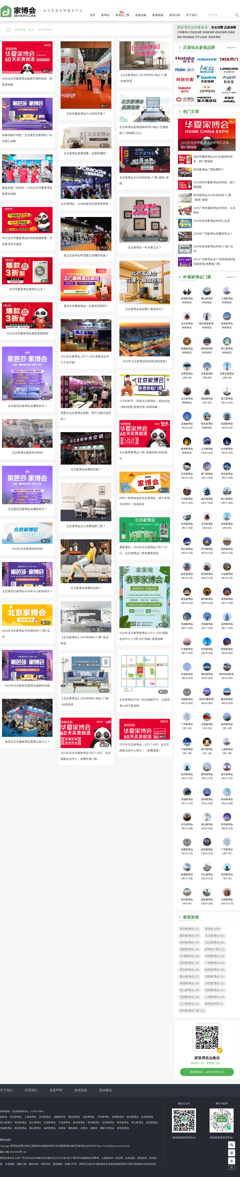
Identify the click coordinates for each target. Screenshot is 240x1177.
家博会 (105, 15)
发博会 (62, 1128)
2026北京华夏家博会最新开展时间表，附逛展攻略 (27, 81)
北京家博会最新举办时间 (27, 452)
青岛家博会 (189, 969)
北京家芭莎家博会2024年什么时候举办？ (27, 591)
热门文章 (191, 111)
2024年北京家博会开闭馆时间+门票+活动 (26, 633)
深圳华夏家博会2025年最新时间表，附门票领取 (213, 159)
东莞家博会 (214, 983)
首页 (92, 15)
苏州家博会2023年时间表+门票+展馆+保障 (212, 197)
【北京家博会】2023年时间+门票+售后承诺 (85, 640)
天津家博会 (189, 956)
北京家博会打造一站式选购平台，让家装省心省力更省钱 (144, 702)
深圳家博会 (214, 956)
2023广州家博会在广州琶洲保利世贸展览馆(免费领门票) (214, 261)
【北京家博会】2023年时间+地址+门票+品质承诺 (85, 701)
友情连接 (80, 1090)
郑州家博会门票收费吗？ (208, 169)
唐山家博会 (189, 976)
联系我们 (31, 1090)
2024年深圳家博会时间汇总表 (211, 220)
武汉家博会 (214, 942)
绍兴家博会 (108, 1122)
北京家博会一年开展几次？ (144, 247)
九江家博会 (189, 1003)
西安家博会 (21, 1128)
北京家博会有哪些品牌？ (86, 588)
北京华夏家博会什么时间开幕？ (86, 113)
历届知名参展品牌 (199, 47)
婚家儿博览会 (107, 1128)
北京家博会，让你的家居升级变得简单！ (86, 203)
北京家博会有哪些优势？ (86, 469)
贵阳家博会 (189, 962)
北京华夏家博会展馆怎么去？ (27, 289)
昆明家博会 (214, 990)
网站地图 (5, 1139)
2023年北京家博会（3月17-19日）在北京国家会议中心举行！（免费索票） (144, 747)
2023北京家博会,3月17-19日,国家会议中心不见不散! (85, 359)
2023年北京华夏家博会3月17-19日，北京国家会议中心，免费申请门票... (86, 755)
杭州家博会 (147, 1116)
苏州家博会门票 (192, 1010)
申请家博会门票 (197, 277)
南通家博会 (189, 983)
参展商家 (157, 15)
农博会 (84, 1128)
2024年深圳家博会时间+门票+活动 (213, 249)
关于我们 (191, 15)
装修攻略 (140, 15)
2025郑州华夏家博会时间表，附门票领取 (214, 185)
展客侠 (3, 1116)
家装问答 (174, 15)
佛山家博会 (35, 1128)
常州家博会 (123, 1122)
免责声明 (56, 1090)
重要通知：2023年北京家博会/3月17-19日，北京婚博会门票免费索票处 (143, 550)
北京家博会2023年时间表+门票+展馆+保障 (144, 180)
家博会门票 (122, 15)
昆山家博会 (189, 990)
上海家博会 (214, 996)
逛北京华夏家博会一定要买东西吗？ (86, 306)
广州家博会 (214, 962)
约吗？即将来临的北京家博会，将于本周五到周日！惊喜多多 (144, 501)
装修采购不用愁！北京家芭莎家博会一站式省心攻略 (27, 138)
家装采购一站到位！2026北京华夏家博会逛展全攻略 (27, 190)
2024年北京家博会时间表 (27, 548)
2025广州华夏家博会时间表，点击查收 (214, 210)
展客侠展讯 (123, 1128)
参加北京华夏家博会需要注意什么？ (27, 741)
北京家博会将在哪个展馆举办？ (144, 309)
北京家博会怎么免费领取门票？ (86, 526)
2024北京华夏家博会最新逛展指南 (27, 333)
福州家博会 (50, 1128)
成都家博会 (189, 949)
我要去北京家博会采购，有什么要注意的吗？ (86, 416)
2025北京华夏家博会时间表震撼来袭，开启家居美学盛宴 (27, 241)
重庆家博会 (189, 935)
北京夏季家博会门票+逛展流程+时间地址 (143, 455)
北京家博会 (45, 29)
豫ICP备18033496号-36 (13, 1151)
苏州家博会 (189, 942)
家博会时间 (214, 1003)
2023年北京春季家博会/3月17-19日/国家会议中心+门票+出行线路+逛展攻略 (143, 635)
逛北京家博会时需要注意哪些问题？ (86, 255)
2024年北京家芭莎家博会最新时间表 (27, 685)
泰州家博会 (94, 1122)
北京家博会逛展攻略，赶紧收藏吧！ (86, 153)
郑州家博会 (189, 928)
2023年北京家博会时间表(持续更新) (145, 361)
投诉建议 (105, 1090)
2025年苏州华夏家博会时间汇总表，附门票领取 (206, 145)
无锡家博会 (189, 996)
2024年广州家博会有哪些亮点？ (213, 233)
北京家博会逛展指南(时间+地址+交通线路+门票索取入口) (143, 130)
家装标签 (191, 917)
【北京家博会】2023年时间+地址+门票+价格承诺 (143, 78)
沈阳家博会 (214, 976)
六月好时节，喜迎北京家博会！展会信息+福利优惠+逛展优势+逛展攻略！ (144, 403)
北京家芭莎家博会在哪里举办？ (27, 405)
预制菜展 (73, 1128)
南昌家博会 (214, 969)
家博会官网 (16, 1145)
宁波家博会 (64, 1122)
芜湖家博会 (50, 1122)
